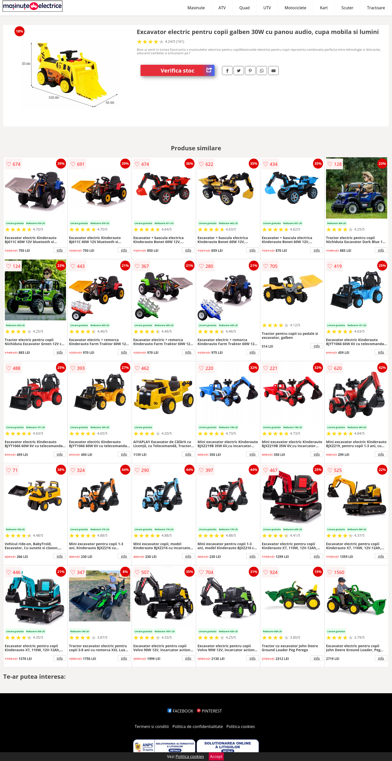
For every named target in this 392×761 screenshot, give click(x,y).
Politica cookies (240, 726)
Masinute (196, 8)
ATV (222, 8)
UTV (267, 8)
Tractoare (376, 8)
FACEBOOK (180, 711)
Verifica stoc (187, 70)
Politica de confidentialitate (197, 726)
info (60, 250)
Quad (245, 8)
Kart (324, 8)
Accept (216, 756)
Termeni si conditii (152, 726)
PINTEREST (209, 711)
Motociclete (295, 8)
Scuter (347, 8)
